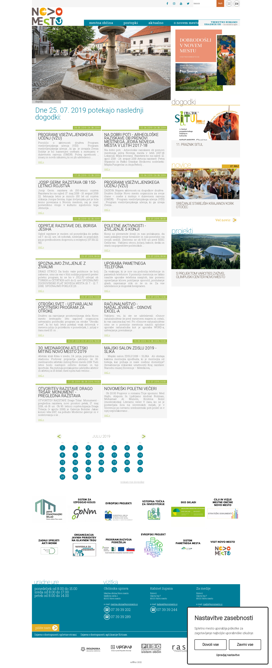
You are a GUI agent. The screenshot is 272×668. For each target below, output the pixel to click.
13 (127, 455)
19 (114, 462)
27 (127, 469)
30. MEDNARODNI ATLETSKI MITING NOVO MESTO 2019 (63, 350)
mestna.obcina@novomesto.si (124, 604)
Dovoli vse (210, 644)
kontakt (229, 4)
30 (75, 477)
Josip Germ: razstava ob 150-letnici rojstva (67, 184)
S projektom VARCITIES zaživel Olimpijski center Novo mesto (200, 275)
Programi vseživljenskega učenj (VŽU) (65, 136)
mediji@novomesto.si (212, 604)
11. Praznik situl (189, 144)
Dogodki (39, 101)
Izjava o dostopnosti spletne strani (56, 634)
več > (41, 162)
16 (75, 462)
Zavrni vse (245, 644)
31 (88, 477)
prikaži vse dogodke (132, 482)
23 (75, 469)
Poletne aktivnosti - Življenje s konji (125, 227)
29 (62, 477)
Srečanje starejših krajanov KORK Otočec (205, 205)
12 (114, 455)
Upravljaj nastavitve (228, 655)
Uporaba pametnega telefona (125, 265)
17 (88, 462)
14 (140, 455)
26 (114, 469)
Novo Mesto (55, 16)
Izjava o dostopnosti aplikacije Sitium (104, 634)
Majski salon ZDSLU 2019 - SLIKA (130, 350)
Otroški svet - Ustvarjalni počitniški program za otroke (65, 308)
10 (88, 455)
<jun (59, 436)
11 (101, 455)
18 (101, 462)
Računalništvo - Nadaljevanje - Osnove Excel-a (128, 308)
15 (62, 462)
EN (237, 3)
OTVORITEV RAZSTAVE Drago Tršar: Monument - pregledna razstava (65, 392)
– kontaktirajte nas (220, 23)
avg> (143, 436)
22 (62, 469)
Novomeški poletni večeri (130, 388)
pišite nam (46, 628)
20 (127, 462)
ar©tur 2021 (136, 662)
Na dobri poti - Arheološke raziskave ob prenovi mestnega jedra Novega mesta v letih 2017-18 (131, 140)
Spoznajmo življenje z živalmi (62, 265)
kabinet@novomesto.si (167, 604)
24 (88, 469)
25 (101, 469)
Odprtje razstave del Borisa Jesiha (67, 227)
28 (140, 469)
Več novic (223, 220)
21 (140, 462)
